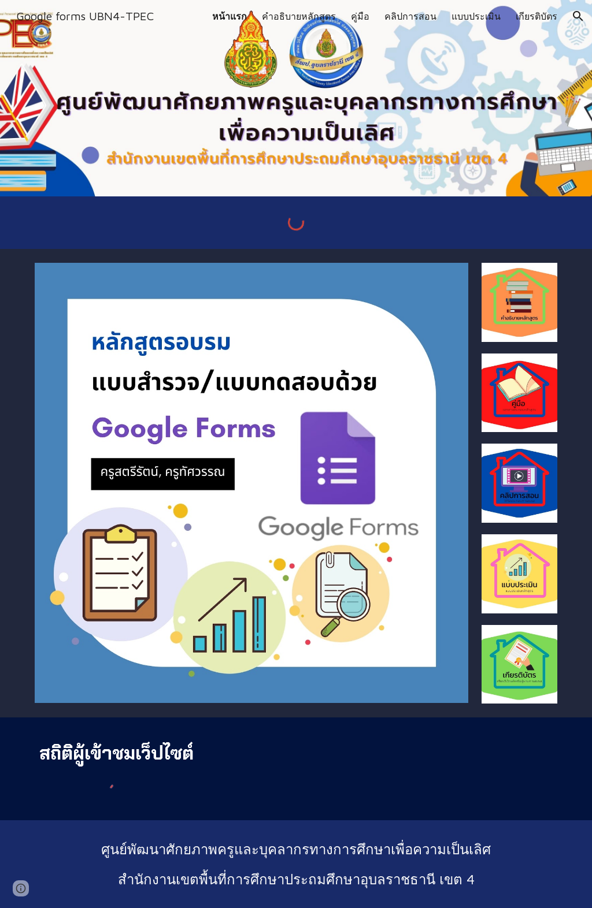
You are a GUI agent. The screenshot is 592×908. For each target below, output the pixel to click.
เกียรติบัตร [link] (536, 16)
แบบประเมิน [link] (476, 16)
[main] (117, 753)
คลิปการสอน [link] (410, 16)
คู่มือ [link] (360, 16)
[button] (578, 16)
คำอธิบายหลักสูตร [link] (299, 16)
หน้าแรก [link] (229, 16)
